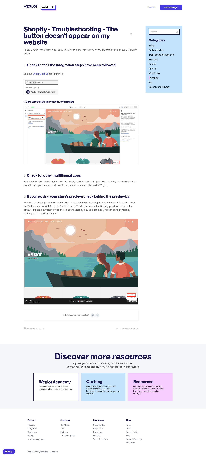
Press (128, 425)
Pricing (152, 64)
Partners (64, 432)
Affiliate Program (67, 435)
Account (153, 59)
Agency (152, 68)
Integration (32, 428)
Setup (152, 45)
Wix (150, 82)
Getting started (156, 50)
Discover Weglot (171, 8)
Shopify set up (40, 73)
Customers (32, 432)
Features (31, 425)
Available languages (36, 439)
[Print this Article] (131, 34)
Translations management (161, 54)
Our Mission (65, 425)
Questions (97, 435)
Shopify (154, 77)
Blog (128, 435)
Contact (152, 7)
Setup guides (99, 425)
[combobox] (47, 7)
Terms (129, 428)
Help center (98, 428)
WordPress (154, 73)
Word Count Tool (100, 439)
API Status (130, 443)
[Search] (164, 31)
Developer (98, 432)
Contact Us (40, 328)
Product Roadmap (134, 439)
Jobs (62, 428)
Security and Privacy (159, 87)
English (44, 7)
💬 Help (8, 451)
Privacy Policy (132, 432)
